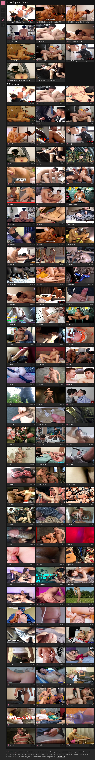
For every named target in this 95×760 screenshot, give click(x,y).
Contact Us (61, 757)
